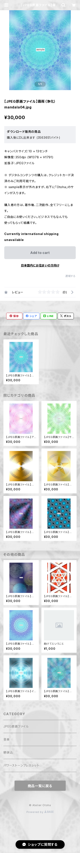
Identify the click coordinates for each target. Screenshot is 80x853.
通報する (70, 276)
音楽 (6, 739)
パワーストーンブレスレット (21, 765)
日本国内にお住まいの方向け (40, 265)
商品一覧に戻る (40, 786)
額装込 (8, 752)
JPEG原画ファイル (16, 726)
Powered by (40, 812)
